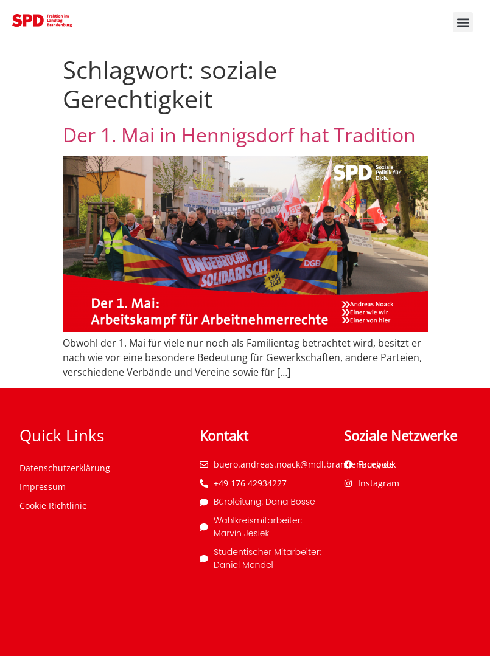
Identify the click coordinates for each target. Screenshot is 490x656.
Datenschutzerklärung (64, 468)
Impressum (42, 486)
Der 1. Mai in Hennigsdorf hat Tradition (239, 135)
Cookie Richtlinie (53, 505)
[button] (463, 22)
